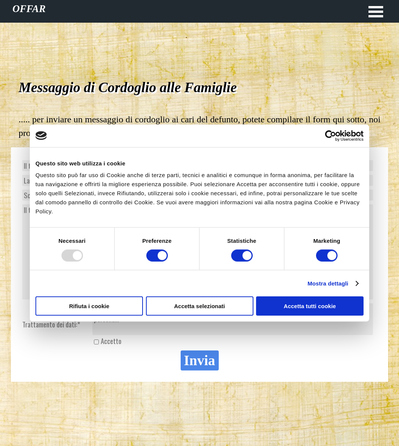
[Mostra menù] (375, 11)
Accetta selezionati (199, 306)
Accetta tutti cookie (310, 306)
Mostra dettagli (327, 283)
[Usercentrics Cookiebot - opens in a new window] (331, 135)
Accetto (111, 341)
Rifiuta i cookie (89, 306)
